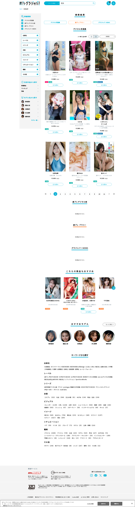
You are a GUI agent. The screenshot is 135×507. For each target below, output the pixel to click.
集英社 (97, 367)
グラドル (50, 433)
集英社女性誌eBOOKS (51, 379)
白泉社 (66, 369)
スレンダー (51, 405)
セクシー (109, 415)
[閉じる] (132, 503)
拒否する (103, 503)
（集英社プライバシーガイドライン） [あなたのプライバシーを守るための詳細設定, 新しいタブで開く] (11, 505)
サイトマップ (104, 497)
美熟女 (71, 415)
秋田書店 (47, 367)
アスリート (86, 438)
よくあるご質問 (85, 497)
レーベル (25, 40)
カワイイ (96, 415)
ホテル (77, 425)
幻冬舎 (92, 367)
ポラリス (56, 390)
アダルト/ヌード (97, 438)
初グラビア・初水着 (63, 446)
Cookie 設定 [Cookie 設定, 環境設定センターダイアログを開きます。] (90, 503)
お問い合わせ (95, 497)
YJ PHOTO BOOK (64, 377)
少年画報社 (47, 369)
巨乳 (63, 405)
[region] (67, 503)
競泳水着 (70, 397)
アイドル (62, 433)
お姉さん (60, 415)
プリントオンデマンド (102, 387)
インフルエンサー (102, 435)
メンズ (78, 446)
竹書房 (54, 369)
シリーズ (25, 45)
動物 (87, 446)
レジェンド (64, 438)
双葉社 (77, 369)
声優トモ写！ (48, 390)
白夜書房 (71, 369)
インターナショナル (90, 407)
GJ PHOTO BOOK (75, 377)
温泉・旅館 (89, 425)
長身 (106, 405)
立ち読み (55, 85)
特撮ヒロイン (51, 438)
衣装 (24, 50)
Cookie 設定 (75, 497)
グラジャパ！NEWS (30, 29)
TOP (20, 9)
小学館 (110, 367)
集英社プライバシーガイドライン (44, 497)
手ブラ (49, 446)
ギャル (103, 407)
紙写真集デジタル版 (50, 387)
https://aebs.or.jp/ (42, 487)
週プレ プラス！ (29, 26)
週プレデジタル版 (30, 23)
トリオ (57, 425)
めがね (81, 397)
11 (104, 194)
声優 (92, 433)
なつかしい (83, 415)
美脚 (97, 405)
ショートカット (85, 405)
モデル (83, 433)
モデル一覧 (34, 120)
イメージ (25, 60)
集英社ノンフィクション (67, 379)
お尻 (72, 405)
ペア (48, 425)
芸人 (75, 438)
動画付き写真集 (75, 387)
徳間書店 (60, 369)
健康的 (49, 407)
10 (99, 194)
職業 (24, 69)
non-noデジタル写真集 (103, 377)
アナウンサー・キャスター (82, 435)
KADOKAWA (65, 367)
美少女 (49, 415)
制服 (60, 397)
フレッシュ (61, 407)
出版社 (25, 35)
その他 (25, 74)
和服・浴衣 (93, 397)
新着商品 (23, 85)
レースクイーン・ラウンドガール (57, 435)
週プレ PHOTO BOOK (51, 377)
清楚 (48, 418)
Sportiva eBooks (80, 379)
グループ (67, 425)
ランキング (24, 88)
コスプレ (49, 397)
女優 (73, 433)
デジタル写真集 (29, 20)
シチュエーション (28, 65)
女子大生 (102, 433)
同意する (116, 503)
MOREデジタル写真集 (89, 377)
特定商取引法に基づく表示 (62, 497)
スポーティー (73, 407)
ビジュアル (26, 55)
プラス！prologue (63, 387)
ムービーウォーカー (86, 369)
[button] (113, 288)
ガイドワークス (56, 367)
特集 (22, 91)
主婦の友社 (103, 367)
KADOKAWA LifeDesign (77, 367)
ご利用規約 (30, 497)
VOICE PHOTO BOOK (87, 387)
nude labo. (63, 390)
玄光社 (87, 367)
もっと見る (109, 324)
